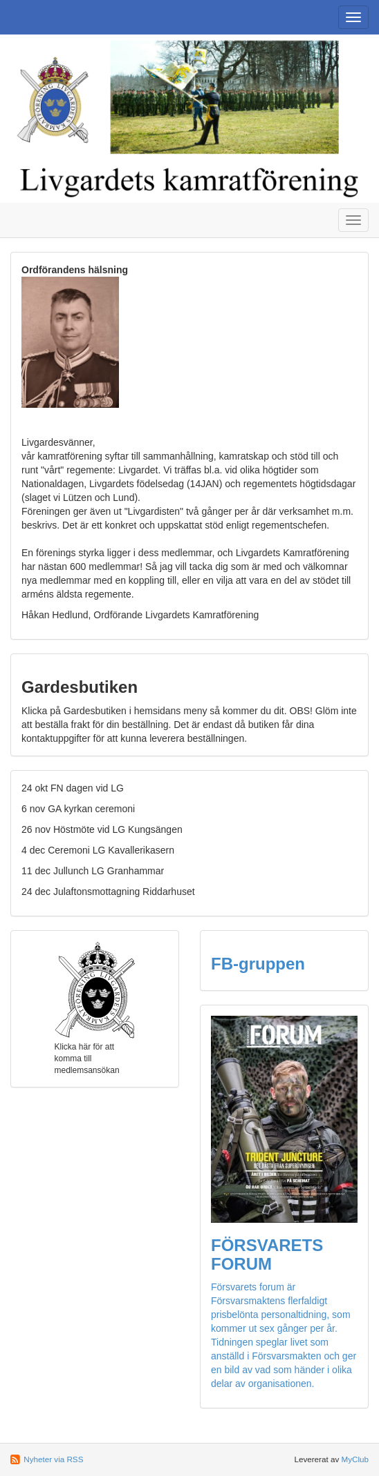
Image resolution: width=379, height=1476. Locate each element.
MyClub (355, 1459)
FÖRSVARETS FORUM (267, 1254)
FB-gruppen (258, 963)
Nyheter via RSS (53, 1459)
